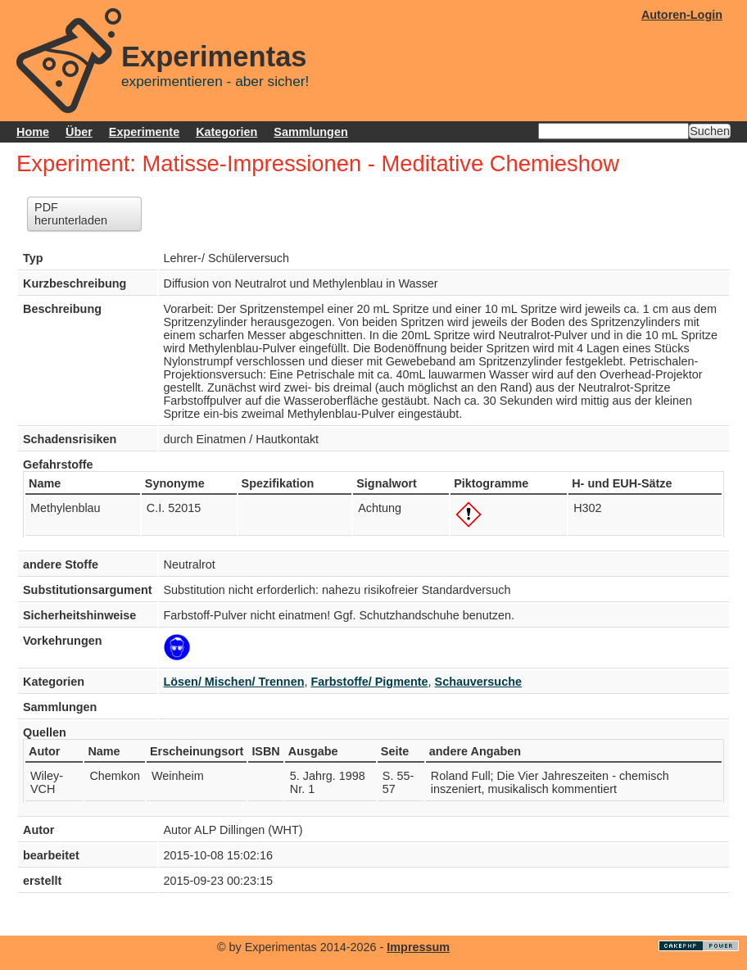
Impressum (418, 947)
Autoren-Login (681, 14)
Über (79, 131)
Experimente (144, 131)
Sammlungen (310, 131)
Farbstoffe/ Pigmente (369, 681)
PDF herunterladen (70, 214)
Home (32, 131)
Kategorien (226, 131)
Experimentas (214, 56)
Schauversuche (478, 681)
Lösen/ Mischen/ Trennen (234, 681)
